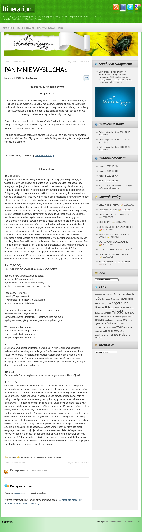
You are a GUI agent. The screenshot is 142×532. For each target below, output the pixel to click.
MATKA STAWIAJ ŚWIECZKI (14, 62)
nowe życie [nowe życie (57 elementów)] (111, 316)
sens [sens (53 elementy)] (125, 320)
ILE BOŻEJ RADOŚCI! (109, 249)
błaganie (23, 458)
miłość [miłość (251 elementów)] (117, 312)
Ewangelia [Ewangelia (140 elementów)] (115, 303)
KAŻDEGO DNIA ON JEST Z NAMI (114, 262)
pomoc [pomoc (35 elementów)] (132, 317)
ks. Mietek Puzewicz (29, 78)
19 (86, 77)
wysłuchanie (40, 458)
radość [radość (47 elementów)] (119, 320)
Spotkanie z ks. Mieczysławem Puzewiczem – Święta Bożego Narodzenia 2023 (112, 74)
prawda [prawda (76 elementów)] (99, 319)
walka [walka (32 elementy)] (114, 327)
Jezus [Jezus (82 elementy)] (111, 307)
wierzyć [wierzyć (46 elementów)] (98, 331)
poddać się (31, 458)
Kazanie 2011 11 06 (108, 176)
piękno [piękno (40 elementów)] (127, 317)
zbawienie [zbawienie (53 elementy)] (119, 331)
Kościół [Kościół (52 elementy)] (126, 307)
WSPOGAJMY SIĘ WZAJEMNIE (113, 242)
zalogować (18, 493)
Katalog (100, 522)
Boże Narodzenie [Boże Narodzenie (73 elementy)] (124, 294)
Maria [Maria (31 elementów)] (103, 313)
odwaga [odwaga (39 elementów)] (120, 317)
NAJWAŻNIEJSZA (46, 27)
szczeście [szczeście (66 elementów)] (100, 327)
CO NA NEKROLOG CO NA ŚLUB (114, 214)
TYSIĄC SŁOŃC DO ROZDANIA (78, 62)
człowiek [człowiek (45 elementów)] (123, 299)
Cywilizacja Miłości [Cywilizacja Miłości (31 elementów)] (108, 299)
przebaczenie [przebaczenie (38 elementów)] (110, 320)
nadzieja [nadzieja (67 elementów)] (100, 316)
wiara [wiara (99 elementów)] (120, 327)
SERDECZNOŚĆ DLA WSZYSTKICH (116, 227)
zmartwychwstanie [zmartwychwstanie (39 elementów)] (102, 335)
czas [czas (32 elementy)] (117, 299)
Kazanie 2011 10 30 (108, 171)
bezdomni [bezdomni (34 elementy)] (99, 295)
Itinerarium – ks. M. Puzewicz (18, 27)
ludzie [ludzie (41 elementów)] (97, 313)
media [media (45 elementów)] (108, 313)
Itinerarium (18, 8)
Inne (60, 27)
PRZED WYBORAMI (108, 210)
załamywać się (50, 458)
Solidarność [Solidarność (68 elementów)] (113, 323)
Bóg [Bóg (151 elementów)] (98, 298)
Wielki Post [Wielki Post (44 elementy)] (129, 327)
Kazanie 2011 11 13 (108, 181)
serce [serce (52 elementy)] (103, 323)
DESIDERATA (105, 222)
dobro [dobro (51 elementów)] (130, 299)
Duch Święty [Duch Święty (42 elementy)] (100, 303)
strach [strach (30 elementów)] (122, 323)
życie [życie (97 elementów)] (122, 334)
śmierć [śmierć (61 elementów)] (114, 334)
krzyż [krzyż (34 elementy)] (132, 308)
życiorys (58, 458)
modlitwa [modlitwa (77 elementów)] (129, 312)
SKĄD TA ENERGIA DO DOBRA (113, 254)
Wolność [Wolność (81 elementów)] (108, 330)
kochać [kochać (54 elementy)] (118, 307)
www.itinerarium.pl (44, 155)
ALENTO (137, 522)
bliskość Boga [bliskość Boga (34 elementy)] (108, 295)
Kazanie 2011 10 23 (108, 166)
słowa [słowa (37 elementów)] (109, 327)
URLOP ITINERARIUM (109, 205)
